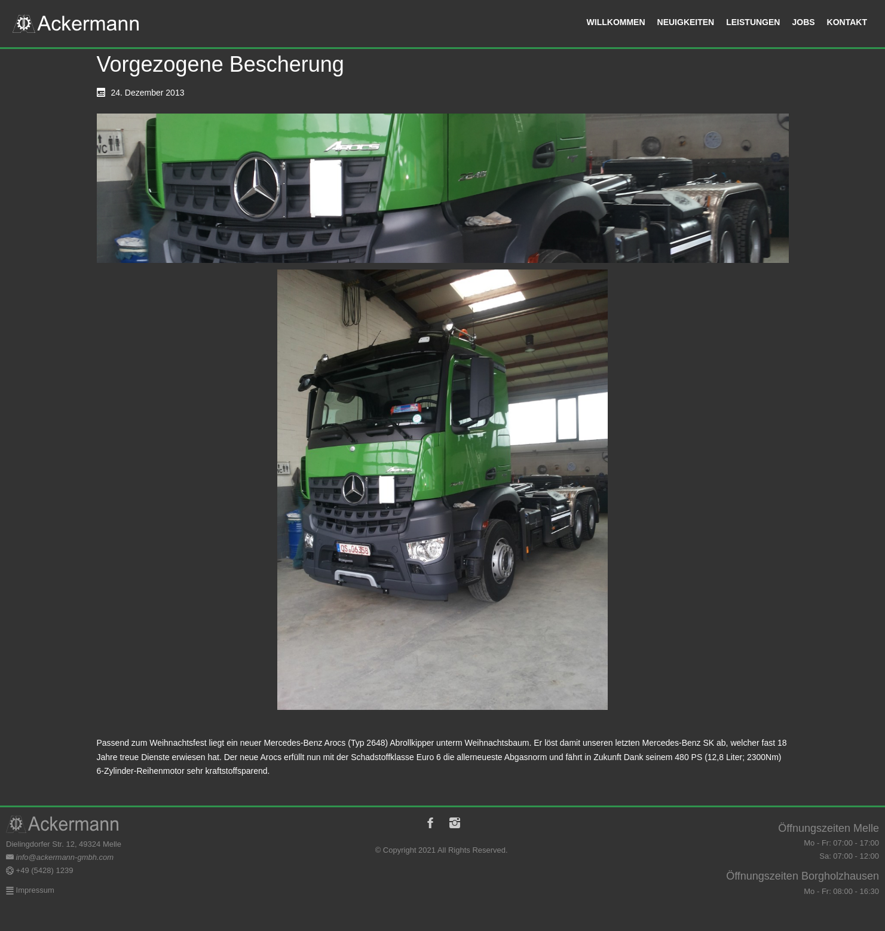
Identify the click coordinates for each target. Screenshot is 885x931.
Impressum (34, 890)
